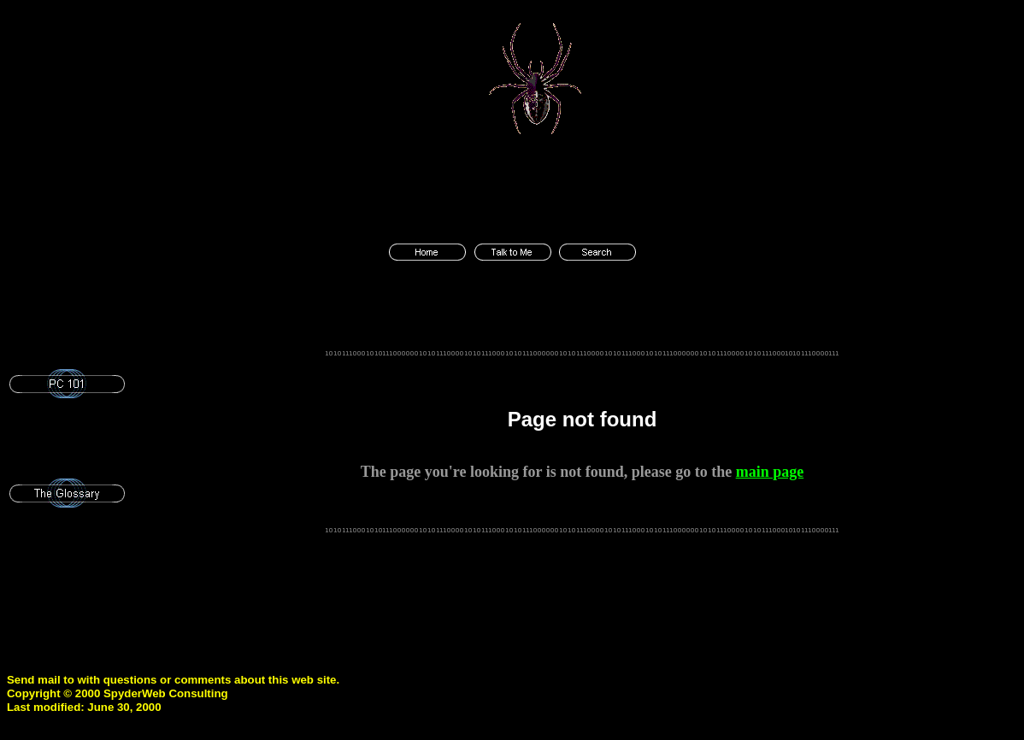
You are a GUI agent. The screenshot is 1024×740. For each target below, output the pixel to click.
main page (770, 471)
